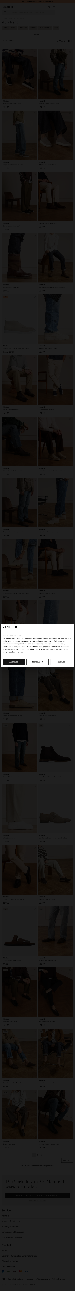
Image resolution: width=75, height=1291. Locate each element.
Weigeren (61, 662)
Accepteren (13, 662)
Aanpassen (37, 662)
